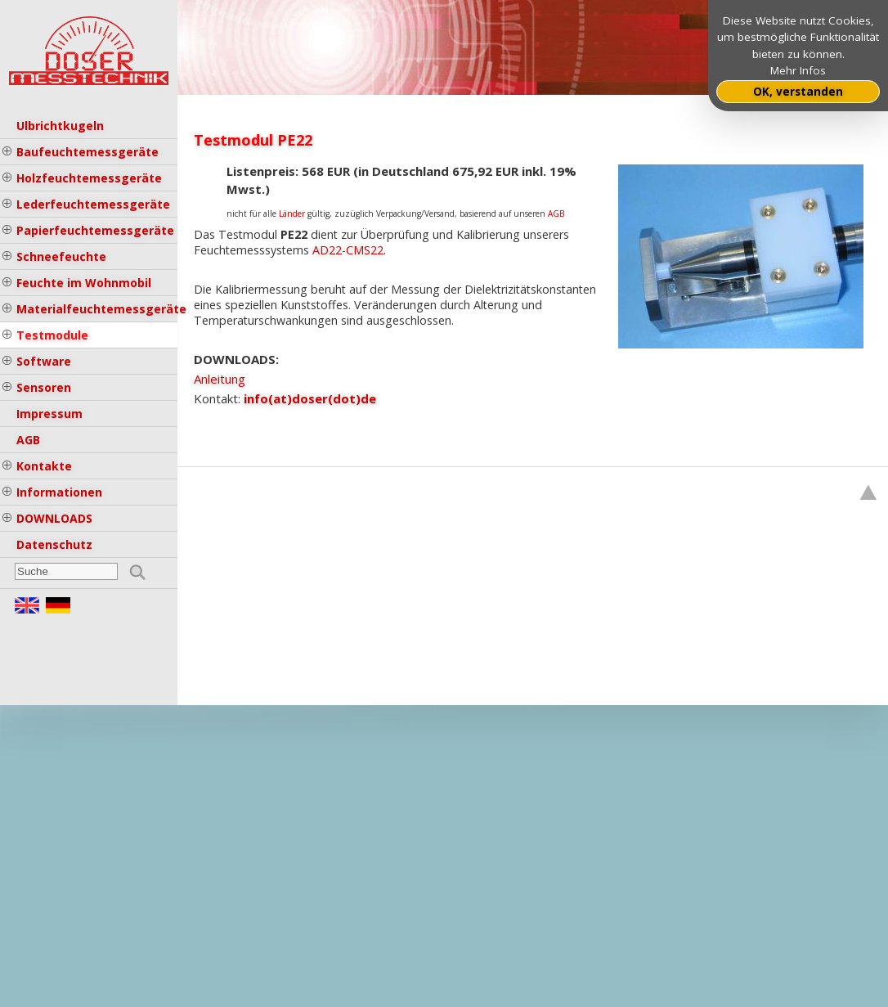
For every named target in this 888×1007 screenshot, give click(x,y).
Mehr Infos (798, 70)
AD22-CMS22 (347, 250)
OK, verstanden (798, 91)
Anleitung (219, 379)
